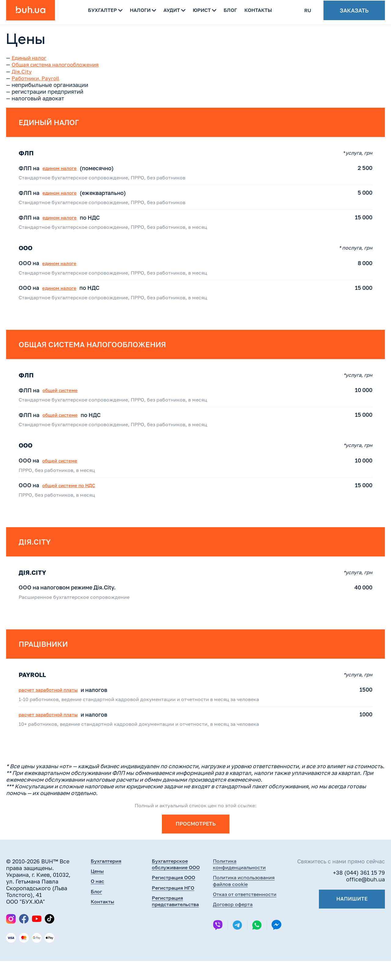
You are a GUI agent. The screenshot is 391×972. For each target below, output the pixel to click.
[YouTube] (37, 930)
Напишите (350, 910)
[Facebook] (24, 929)
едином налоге (65, 168)
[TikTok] (49, 929)
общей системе (65, 393)
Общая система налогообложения (58, 64)
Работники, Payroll (37, 77)
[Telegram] (237, 937)
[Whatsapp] (257, 937)
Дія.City (22, 71)
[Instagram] (11, 930)
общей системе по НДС (76, 488)
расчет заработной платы (56, 698)
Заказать (354, 12)
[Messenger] (276, 937)
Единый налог (30, 57)
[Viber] (218, 937)
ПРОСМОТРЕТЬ (195, 834)
